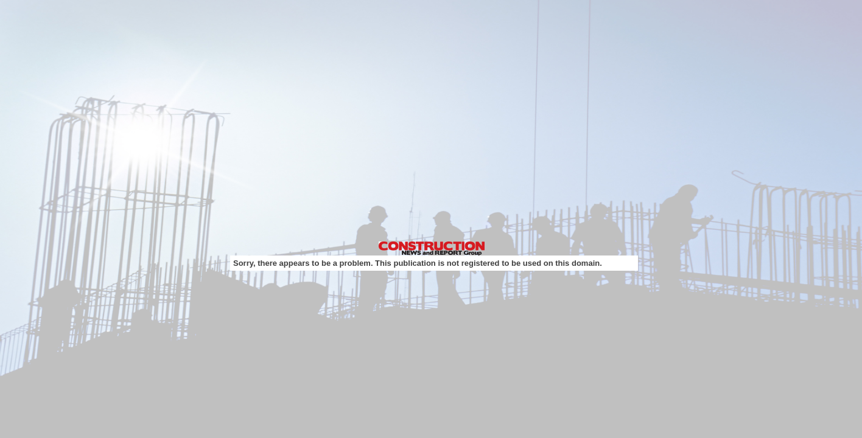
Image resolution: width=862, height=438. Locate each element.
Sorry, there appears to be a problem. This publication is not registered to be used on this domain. (417, 263)
